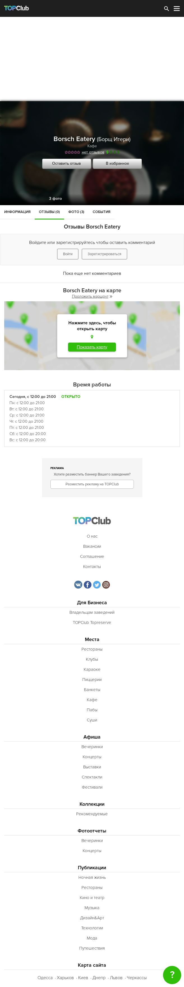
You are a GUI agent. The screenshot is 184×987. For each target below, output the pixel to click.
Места (92, 639)
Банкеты (92, 689)
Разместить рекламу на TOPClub (92, 484)
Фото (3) (76, 212)
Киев (83, 978)
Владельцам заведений (92, 612)
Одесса (45, 978)
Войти (68, 254)
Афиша (92, 737)
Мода (92, 938)
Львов (116, 978)
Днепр (99, 978)
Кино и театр (92, 897)
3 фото (55, 198)
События (101, 212)
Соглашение (92, 556)
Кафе (92, 146)
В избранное (117, 163)
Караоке (92, 669)
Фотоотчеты (92, 831)
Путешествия (92, 948)
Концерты (92, 757)
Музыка (92, 907)
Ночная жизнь (92, 877)
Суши (92, 720)
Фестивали (92, 787)
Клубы (92, 659)
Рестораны (92, 649)
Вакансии (92, 546)
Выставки (92, 767)
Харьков (65, 978)
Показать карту (92, 347)
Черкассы (137, 978)
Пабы (92, 710)
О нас (92, 536)
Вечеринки (92, 746)
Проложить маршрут (92, 296)
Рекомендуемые (92, 814)
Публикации (92, 868)
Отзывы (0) (49, 212)
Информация (17, 212)
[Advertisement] (92, 59)
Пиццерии (92, 679)
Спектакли (92, 777)
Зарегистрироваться (104, 254)
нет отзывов (93, 152)
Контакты (92, 566)
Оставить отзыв (66, 163)
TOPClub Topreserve (92, 622)
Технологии (92, 928)
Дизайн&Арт (92, 918)
